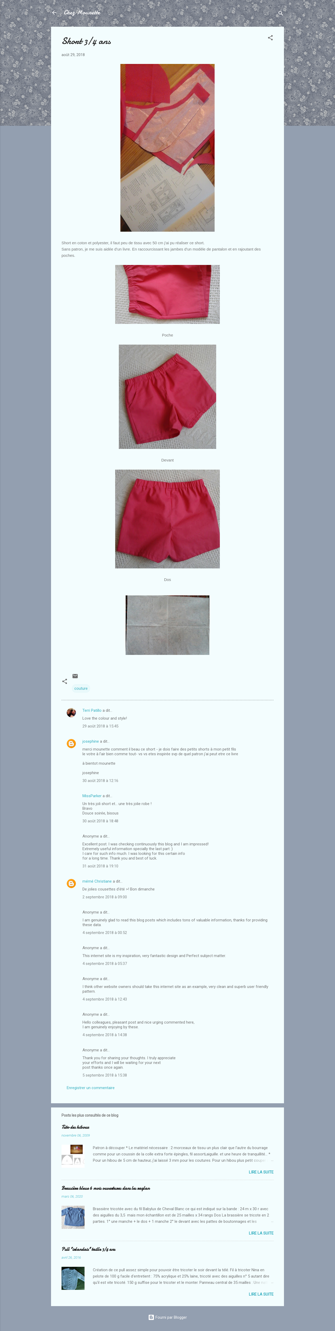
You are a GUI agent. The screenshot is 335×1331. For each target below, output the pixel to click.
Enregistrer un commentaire (91, 1087)
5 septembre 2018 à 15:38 (104, 1075)
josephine (90, 741)
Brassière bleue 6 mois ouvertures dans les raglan (105, 1188)
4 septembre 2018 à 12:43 (104, 999)
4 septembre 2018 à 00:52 (104, 932)
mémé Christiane (97, 881)
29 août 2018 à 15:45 (100, 726)
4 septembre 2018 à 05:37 (104, 963)
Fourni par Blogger (167, 1317)
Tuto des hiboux (75, 1127)
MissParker (92, 796)
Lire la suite (261, 1172)
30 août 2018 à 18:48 (100, 821)
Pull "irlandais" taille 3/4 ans (88, 1249)
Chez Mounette (82, 12)
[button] (270, 39)
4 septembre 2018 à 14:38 (104, 1035)
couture (81, 688)
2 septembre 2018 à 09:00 (104, 897)
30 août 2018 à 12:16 (100, 780)
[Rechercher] (281, 14)
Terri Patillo (92, 710)
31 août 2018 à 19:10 (100, 866)
